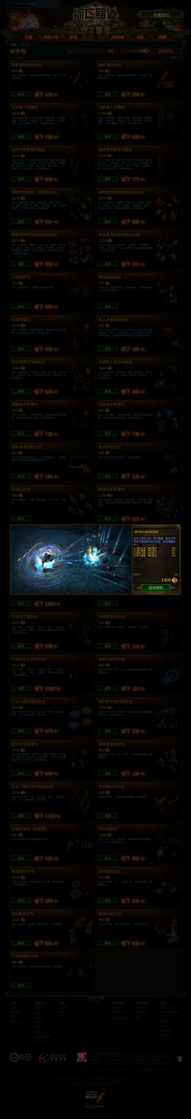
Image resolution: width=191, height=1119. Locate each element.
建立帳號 (20, 3)
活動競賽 (118, 1003)
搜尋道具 (141, 1007)
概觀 (37, 1013)
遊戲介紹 (41, 1003)
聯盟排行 (117, 1007)
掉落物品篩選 (43, 1036)
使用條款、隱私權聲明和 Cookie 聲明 (94, 1084)
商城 (13, 44)
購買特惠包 (166, 1007)
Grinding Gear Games (96, 1081)
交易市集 (142, 1003)
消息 (13, 1007)
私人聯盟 (165, 1035)
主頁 (14, 1003)
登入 (11, 3)
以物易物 (141, 1012)
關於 (138, 1016)
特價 (162, 1026)
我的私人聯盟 (119, 1018)
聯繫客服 (31, 3)
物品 (37, 1032)
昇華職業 (40, 1027)
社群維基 (40, 1042)
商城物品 (165, 1021)
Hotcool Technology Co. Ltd (71, 1078)
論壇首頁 (64, 1007)
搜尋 (111, 51)
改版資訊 (16, 1021)
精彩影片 (40, 1007)
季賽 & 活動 (118, 1012)
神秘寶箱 (165, 1030)
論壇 (62, 1003)
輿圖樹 (39, 1022)
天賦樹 (39, 1018)
